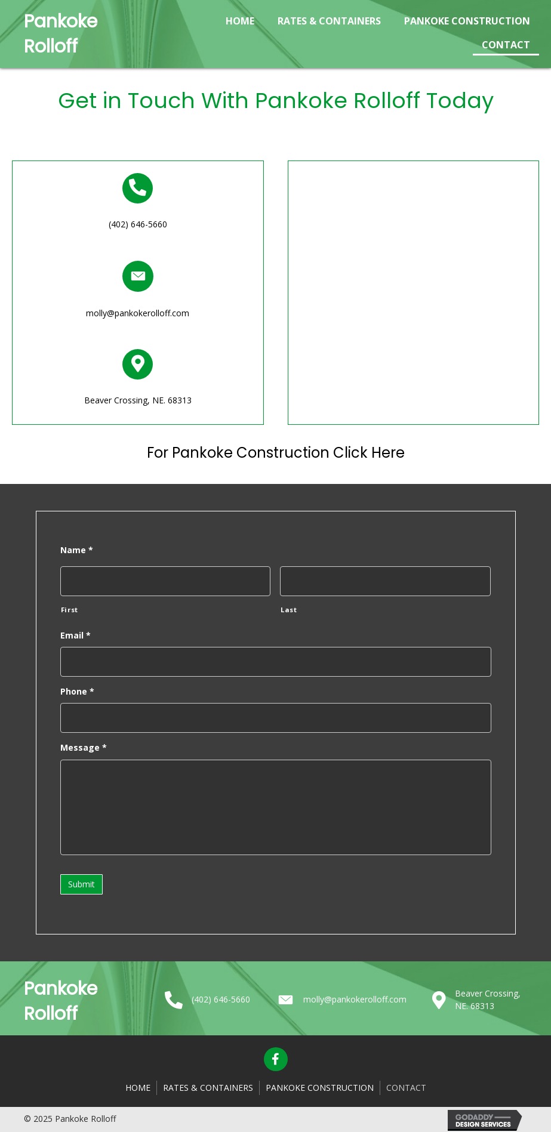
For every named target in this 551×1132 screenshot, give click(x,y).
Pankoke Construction (320, 1087)
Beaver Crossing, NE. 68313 (138, 400)
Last (289, 609)
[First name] (165, 581)
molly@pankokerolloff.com (137, 313)
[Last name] (385, 581)
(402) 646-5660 (138, 224)
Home (137, 1087)
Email (75, 635)
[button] (276, 1059)
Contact (406, 1087)
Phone (77, 691)
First (69, 609)
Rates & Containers (208, 1087)
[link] (240, 20)
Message (83, 747)
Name (76, 550)
